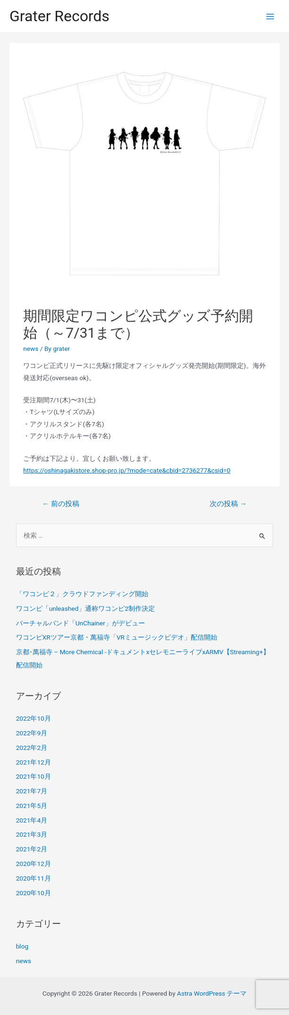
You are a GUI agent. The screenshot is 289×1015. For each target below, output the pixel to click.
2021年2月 (31, 849)
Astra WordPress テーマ (211, 993)
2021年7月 (31, 791)
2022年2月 (31, 747)
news (30, 348)
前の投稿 (60, 503)
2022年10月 (33, 718)
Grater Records (59, 16)
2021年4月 (31, 820)
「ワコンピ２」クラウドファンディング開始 (82, 594)
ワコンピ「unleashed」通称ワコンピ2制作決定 (85, 608)
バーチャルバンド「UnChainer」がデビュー (80, 623)
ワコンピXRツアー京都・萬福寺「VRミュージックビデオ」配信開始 (116, 637)
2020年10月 (33, 893)
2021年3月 (31, 834)
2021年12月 (33, 762)
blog (22, 946)
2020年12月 (33, 863)
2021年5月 (31, 805)
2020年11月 (33, 878)
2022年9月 (31, 733)
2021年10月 (33, 776)
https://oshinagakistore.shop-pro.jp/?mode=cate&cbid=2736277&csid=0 (126, 470)
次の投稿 (228, 503)
